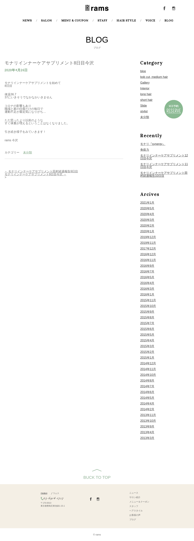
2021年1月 (147, 202)
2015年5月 (147, 334)
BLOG (168, 20)
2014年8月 (147, 380)
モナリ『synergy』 (152, 144)
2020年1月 (147, 231)
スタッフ (133, 506)
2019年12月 (148, 237)
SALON (46, 20)
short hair (146, 99)
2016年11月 (148, 260)
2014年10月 (148, 374)
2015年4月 (147, 340)
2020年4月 (147, 214)
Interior (144, 88)
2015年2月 (147, 351)
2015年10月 (148, 306)
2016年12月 (148, 254)
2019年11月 (148, 242)
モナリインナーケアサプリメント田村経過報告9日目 (41, 171)
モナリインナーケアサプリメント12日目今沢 (164, 157)
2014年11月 (148, 369)
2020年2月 (147, 225)
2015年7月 (147, 323)
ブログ (132, 519)
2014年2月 (147, 409)
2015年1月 (147, 357)
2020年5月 (147, 208)
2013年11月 (148, 415)
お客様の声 (134, 515)
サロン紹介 (134, 497)
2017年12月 (148, 248)
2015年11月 (148, 300)
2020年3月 (147, 219)
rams (50, 493)
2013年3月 (147, 438)
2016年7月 (147, 271)
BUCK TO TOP (97, 477)
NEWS (27, 20)
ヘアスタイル (136, 510)
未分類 (27, 152)
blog (143, 71)
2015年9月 (147, 311)
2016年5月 (147, 277)
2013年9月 (147, 426)
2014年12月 (148, 363)
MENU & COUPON (74, 20)
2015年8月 (147, 317)
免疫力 (144, 149)
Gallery (145, 82)
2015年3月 (147, 346)
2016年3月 (147, 288)
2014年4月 (147, 403)
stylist (144, 111)
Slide (143, 105)
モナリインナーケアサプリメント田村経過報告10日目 (164, 174)
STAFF (102, 20)
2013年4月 (147, 432)
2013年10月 (148, 420)
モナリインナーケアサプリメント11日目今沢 (164, 166)
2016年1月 (147, 294)
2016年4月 (147, 283)
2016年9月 (147, 265)
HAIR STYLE (126, 20)
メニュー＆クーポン (139, 501)
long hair (146, 94)
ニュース (133, 493)
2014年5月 (147, 397)
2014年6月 (147, 392)
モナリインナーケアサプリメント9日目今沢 (35, 174)
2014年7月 (147, 386)
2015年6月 (147, 328)
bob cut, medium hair (154, 77)
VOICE (150, 20)
